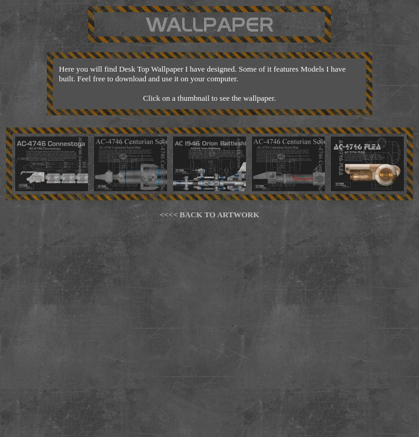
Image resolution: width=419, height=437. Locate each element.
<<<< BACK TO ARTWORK (209, 214)
